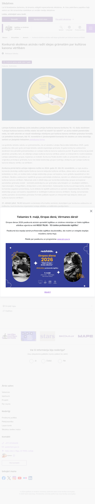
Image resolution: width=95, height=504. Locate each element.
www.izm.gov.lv (63, 239)
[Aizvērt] (91, 211)
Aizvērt (47, 292)
